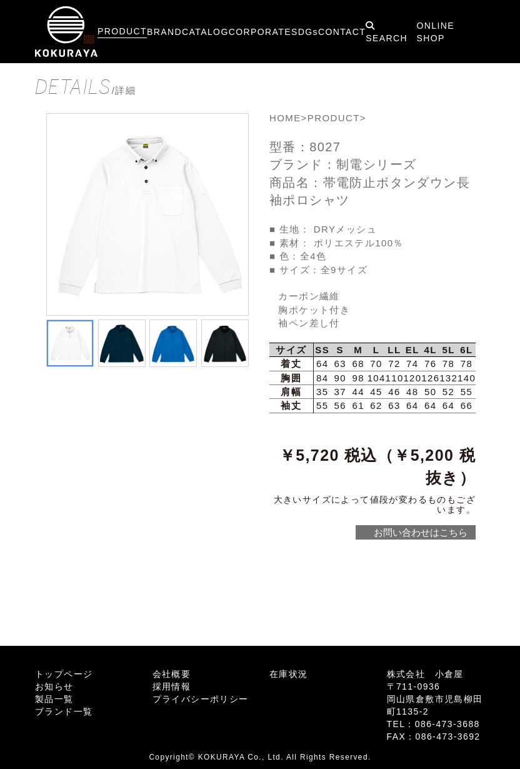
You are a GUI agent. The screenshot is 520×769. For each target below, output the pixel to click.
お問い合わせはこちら (420, 532)
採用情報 (171, 686)
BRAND (164, 32)
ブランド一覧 (63, 711)
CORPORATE (260, 32)
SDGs (304, 32)
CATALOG (205, 32)
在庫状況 (288, 674)
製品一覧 (54, 699)
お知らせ (54, 686)
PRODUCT (122, 31)
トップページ (63, 674)
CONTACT (342, 32)
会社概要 (171, 674)
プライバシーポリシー (200, 699)
